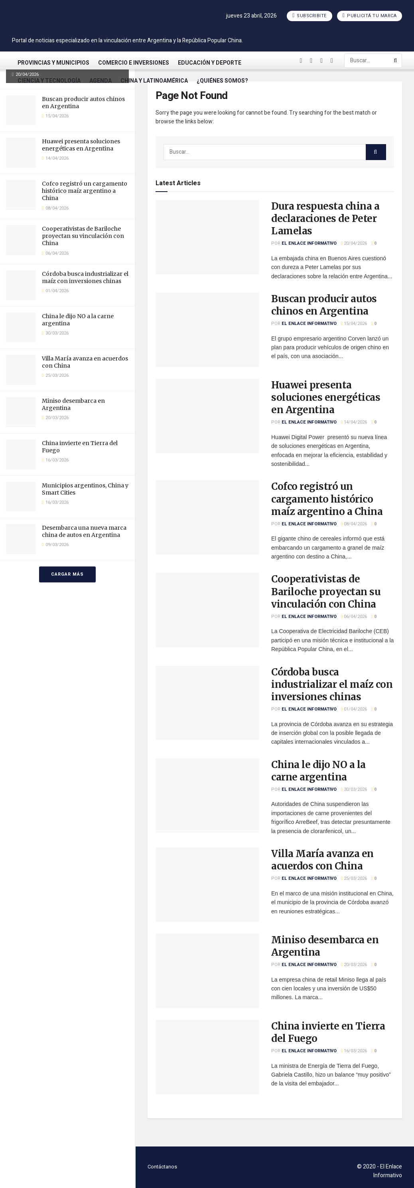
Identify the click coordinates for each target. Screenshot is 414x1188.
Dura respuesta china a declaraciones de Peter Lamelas (325, 218)
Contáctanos (162, 1166)
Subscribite (309, 15)
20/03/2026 (354, 964)
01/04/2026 (354, 709)
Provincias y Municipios (53, 63)
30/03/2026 (354, 789)
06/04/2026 (354, 616)
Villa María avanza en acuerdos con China (322, 859)
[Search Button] (396, 60)
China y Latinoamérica (154, 81)
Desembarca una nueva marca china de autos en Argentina (84, 531)
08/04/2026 (354, 524)
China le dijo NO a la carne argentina (318, 770)
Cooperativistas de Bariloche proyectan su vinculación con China (83, 236)
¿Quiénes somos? (222, 81)
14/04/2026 (354, 422)
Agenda (100, 81)
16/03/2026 (354, 1050)
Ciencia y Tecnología (49, 81)
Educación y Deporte (209, 63)
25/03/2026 (354, 878)
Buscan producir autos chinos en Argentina (324, 305)
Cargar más (67, 574)
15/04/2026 (354, 323)
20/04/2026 (354, 243)
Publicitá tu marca (369, 15)
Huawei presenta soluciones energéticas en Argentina (81, 145)
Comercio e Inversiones (133, 63)
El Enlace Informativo (309, 243)
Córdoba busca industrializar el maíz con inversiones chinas (85, 277)
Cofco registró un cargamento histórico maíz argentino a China (84, 191)
